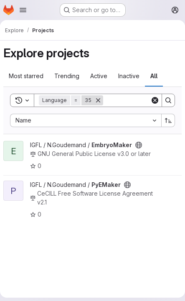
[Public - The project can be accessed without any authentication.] (138, 145)
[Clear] (155, 100)
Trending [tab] (66, 75)
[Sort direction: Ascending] (168, 120)
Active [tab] (98, 75)
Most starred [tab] (26, 75)
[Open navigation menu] (23, 10)
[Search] (168, 100)
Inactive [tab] (128, 75)
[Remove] (98, 100)
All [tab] (153, 75)
